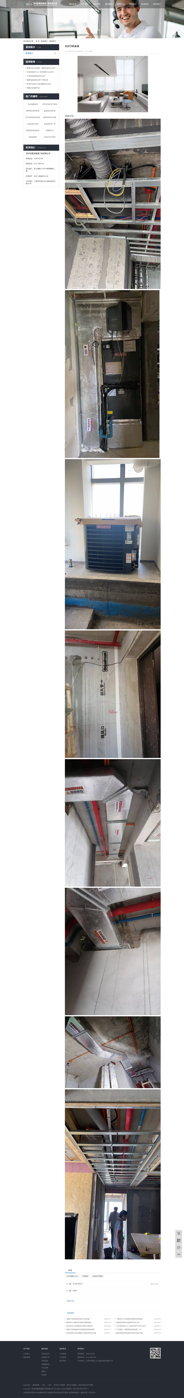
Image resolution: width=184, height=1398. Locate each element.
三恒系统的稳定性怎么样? (36, 76)
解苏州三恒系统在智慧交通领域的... (79, 1322)
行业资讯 (62, 1357)
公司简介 (26, 1354)
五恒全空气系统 (50, 137)
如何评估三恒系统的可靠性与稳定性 (80, 1326)
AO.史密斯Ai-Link (72, 1276)
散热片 (43, 1371)
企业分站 (26, 1385)
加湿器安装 (33, 137)
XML (50, 1385)
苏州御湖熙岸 (78, 1284)
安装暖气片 (50, 130)
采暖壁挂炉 (45, 1364)
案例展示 (109, 4)
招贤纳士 (133, 4)
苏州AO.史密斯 (59, 1385)
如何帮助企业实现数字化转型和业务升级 (81, 1333)
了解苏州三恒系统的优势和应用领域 (129, 1319)
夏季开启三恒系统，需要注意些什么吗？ (41, 68)
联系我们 (157, 4)
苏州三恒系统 (72, 1385)
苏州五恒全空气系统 (49, 104)
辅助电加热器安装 (32, 130)
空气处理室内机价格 (32, 117)
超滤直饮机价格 (50, 111)
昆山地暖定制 (33, 104)
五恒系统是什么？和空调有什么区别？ (41, 72)
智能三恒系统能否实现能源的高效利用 (80, 1329)
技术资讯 (62, 1361)
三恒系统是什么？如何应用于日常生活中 (131, 1326)
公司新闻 (62, 1354)
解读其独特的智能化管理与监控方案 (129, 1333)
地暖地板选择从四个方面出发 (37, 80)
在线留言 (145, 4)
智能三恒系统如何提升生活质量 (78, 1319)
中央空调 (44, 1368)
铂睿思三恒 (45, 1357)
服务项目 (97, 4)
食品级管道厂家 (50, 124)
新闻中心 (121, 4)
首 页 (37, 41)
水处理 (43, 1375)
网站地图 (36, 1385)
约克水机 (44, 1361)
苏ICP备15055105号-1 (80, 1389)
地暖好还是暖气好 (33, 88)
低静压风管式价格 (49, 117)
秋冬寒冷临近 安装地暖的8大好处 (39, 84)
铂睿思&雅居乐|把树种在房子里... (128, 1322)
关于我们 (85, 4)
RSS (43, 1385)
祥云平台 (92, 1392)
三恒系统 (85, 1276)
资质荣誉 (26, 1357)
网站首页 (73, 4)
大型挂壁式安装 (32, 124)
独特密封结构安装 (32, 111)
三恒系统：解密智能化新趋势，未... (129, 1329)
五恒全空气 (45, 1354)
